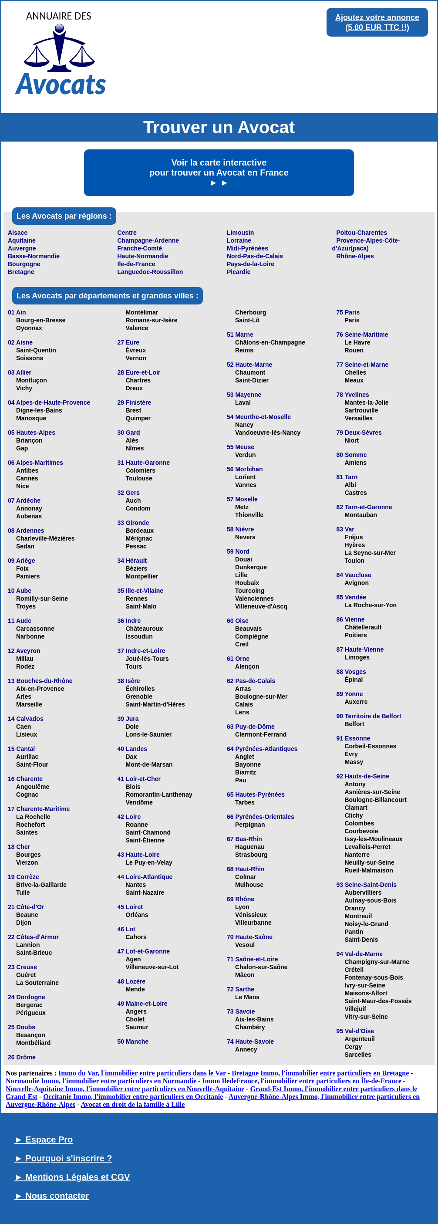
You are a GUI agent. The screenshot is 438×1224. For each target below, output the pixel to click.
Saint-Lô (247, 320)
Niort (352, 440)
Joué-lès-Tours (147, 658)
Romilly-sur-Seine (42, 598)
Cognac (27, 794)
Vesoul (245, 944)
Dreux (134, 388)
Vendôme (139, 802)
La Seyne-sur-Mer (370, 552)
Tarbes (245, 802)
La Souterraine (37, 982)
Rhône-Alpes (355, 256)
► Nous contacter (51, 1195)
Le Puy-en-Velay (149, 862)
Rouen (354, 350)
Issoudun (139, 636)
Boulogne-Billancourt (376, 799)
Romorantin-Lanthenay (159, 794)
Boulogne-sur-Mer (261, 696)
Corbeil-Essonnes (371, 746)
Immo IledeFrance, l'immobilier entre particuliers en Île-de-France (301, 1081)
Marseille (29, 704)
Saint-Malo (141, 606)
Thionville (249, 514)
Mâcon (244, 974)
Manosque (31, 418)
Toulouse (139, 478)
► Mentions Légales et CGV (72, 1177)
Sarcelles (358, 1054)
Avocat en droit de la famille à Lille (133, 1104)
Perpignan (250, 824)
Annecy (246, 1049)
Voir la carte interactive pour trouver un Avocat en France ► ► (219, 172)
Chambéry (250, 1027)
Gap (22, 448)
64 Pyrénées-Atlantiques (262, 748)
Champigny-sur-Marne (377, 961)
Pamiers (28, 576)
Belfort (354, 723)
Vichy (24, 388)
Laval (243, 402)
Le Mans (247, 997)
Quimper (138, 418)
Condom (138, 508)
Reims (244, 350)
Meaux (354, 380)
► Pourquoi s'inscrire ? (63, 1158)
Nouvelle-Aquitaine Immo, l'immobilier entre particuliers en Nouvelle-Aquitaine (125, 1088)
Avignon (357, 582)
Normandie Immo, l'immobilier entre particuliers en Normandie (101, 1081)
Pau (240, 780)
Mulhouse (249, 884)
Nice (22, 486)
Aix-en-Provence (40, 688)
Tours (134, 666)
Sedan (25, 546)
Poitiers (356, 635)
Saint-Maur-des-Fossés (378, 1000)
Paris (352, 320)
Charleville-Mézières (45, 538)
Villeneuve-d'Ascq (261, 606)
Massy (354, 761)
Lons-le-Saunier (149, 734)
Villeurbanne (253, 922)
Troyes (26, 606)
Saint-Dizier (252, 380)
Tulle (23, 892)
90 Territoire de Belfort (369, 716)
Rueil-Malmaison (369, 870)
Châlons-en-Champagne (270, 342)
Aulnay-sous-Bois (371, 900)
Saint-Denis (361, 939)
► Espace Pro (43, 1139)
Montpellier (142, 576)
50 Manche (133, 1041)
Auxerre (356, 701)
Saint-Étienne (145, 840)
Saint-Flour (32, 764)
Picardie (238, 271)
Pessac (136, 546)
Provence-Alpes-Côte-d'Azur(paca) (366, 244)
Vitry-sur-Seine (366, 1016)
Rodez (25, 666)
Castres (356, 492)
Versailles (359, 418)
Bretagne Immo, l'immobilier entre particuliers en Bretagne (320, 1073)
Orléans (137, 914)
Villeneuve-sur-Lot (152, 967)
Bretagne (21, 271)
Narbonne (30, 636)
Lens (242, 712)
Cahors (136, 936)
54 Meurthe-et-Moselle (259, 416)
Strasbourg (251, 854)
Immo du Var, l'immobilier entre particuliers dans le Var (142, 1073)
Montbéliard (33, 1042)
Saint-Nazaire (145, 892)
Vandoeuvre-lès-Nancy (267, 432)
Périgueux (31, 1012)
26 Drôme (22, 1057)
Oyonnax (29, 328)
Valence (137, 328)
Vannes (245, 484)
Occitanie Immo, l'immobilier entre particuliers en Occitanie (133, 1096)
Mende (135, 989)
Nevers (245, 537)
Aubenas (29, 516)
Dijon (23, 922)
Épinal (354, 679)
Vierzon (27, 862)
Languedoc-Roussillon (150, 271)
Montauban (361, 514)
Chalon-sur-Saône (261, 967)
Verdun (245, 454)
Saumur (137, 1027)
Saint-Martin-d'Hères (155, 704)
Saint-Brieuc (34, 952)
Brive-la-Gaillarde (41, 884)
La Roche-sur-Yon (371, 605)
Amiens (356, 462)
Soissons (29, 358)
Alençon (247, 666)
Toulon (355, 560)
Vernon (136, 358)
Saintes (27, 832)
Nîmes (135, 448)
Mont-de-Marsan (149, 764)
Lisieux (26, 734)
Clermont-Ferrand (260, 734)
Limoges (357, 657)
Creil (242, 644)
